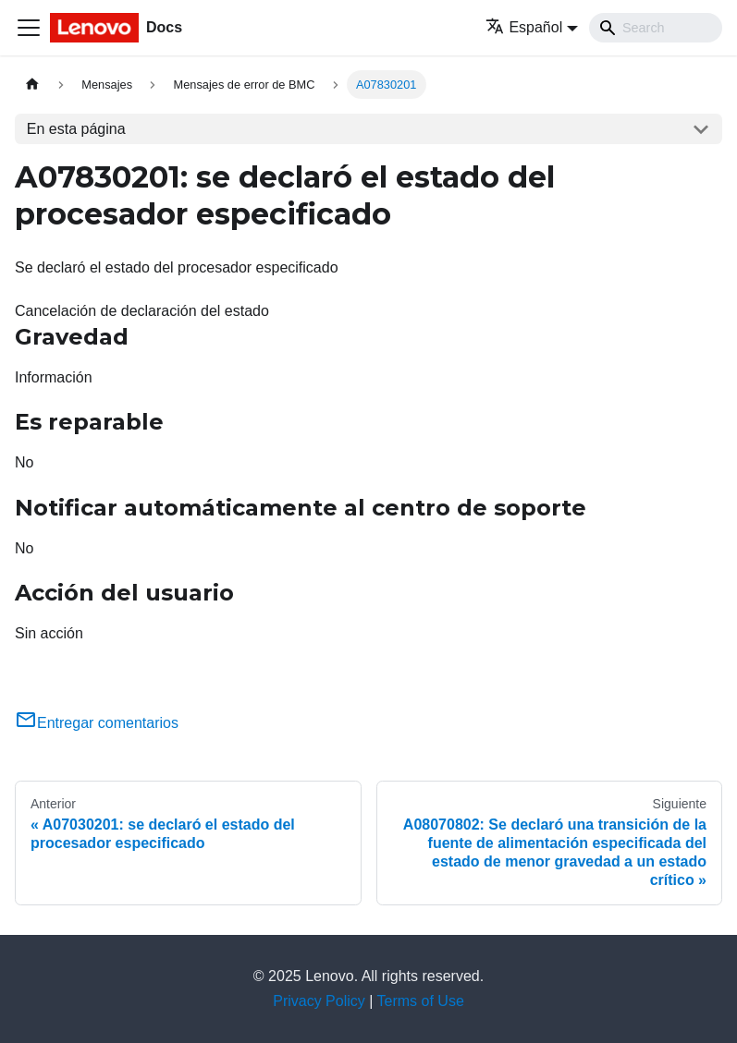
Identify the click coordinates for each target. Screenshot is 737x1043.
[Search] (655, 27)
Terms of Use (420, 1001)
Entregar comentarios (96, 723)
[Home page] (32, 84)
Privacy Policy (319, 1001)
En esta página (76, 129)
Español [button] (523, 27)
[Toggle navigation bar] (29, 28)
